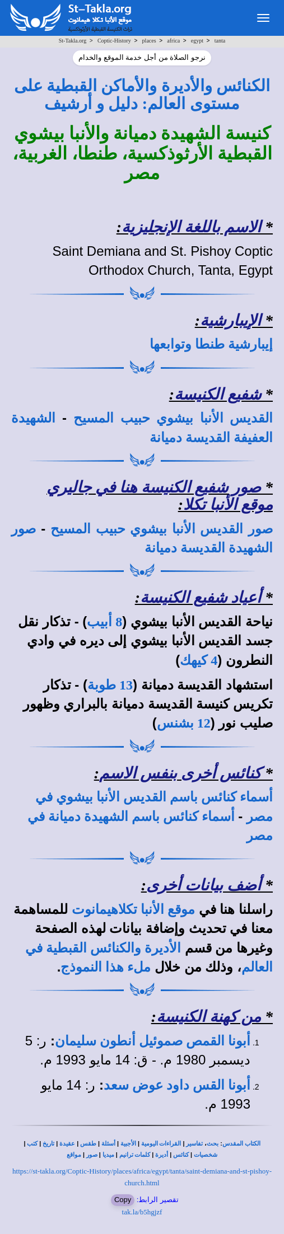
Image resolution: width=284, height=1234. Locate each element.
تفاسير (194, 1144)
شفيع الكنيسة (217, 394)
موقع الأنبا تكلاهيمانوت (133, 909)
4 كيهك (198, 660)
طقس (88, 1144)
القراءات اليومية (161, 1144)
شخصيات (205, 1155)
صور (91, 1155)
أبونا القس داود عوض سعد (177, 1085)
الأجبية (128, 1144)
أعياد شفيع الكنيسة (200, 597)
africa (173, 40)
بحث (212, 1144)
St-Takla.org (72, 40)
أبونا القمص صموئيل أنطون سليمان (152, 1041)
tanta (220, 40)
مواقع (74, 1155)
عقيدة (67, 1144)
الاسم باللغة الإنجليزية (191, 227)
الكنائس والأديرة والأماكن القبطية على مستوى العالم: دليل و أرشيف (142, 94)
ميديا (108, 1155)
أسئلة (108, 1144)
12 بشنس (184, 723)
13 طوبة (110, 685)
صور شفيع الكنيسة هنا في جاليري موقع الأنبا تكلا (159, 495)
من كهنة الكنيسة (208, 1016)
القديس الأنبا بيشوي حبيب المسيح (173, 418)
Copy (122, 1199)
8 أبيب (104, 621)
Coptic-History (114, 40)
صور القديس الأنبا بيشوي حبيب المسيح (161, 529)
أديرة (161, 1155)
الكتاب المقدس (241, 1144)
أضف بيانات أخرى (203, 885)
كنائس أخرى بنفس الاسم (180, 773)
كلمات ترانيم (135, 1155)
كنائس (181, 1155)
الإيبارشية (230, 320)
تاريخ (48, 1144)
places (149, 40)
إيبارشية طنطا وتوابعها (211, 344)
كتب (32, 1144)
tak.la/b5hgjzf (142, 1212)
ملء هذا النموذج (105, 967)
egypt (197, 40)
